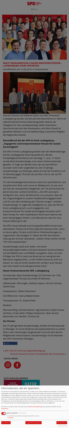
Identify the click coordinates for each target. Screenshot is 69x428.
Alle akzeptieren (62, 423)
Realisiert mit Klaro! (62, 426)
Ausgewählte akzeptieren (33, 423)
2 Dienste (10, 418)
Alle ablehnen (6, 423)
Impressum (4, 408)
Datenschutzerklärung (35, 406)
